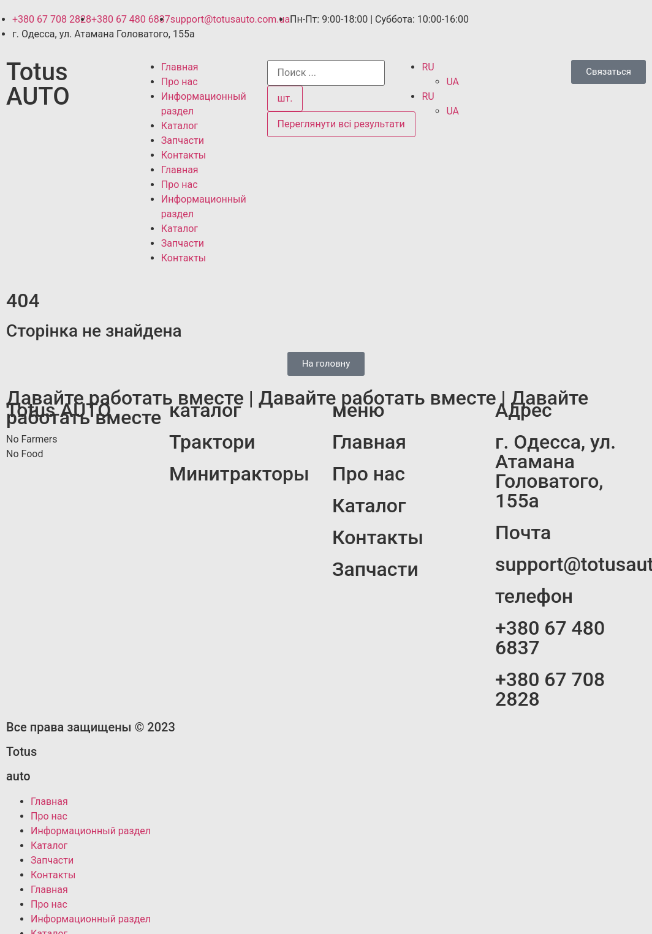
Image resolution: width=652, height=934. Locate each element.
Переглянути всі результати (341, 124)
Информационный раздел (91, 831)
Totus (21, 751)
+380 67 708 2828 (550, 689)
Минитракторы (239, 473)
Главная (180, 67)
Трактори (212, 442)
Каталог (179, 126)
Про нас (179, 82)
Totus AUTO (38, 84)
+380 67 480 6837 (550, 637)
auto (18, 776)
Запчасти (182, 140)
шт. (285, 98)
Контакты (183, 155)
